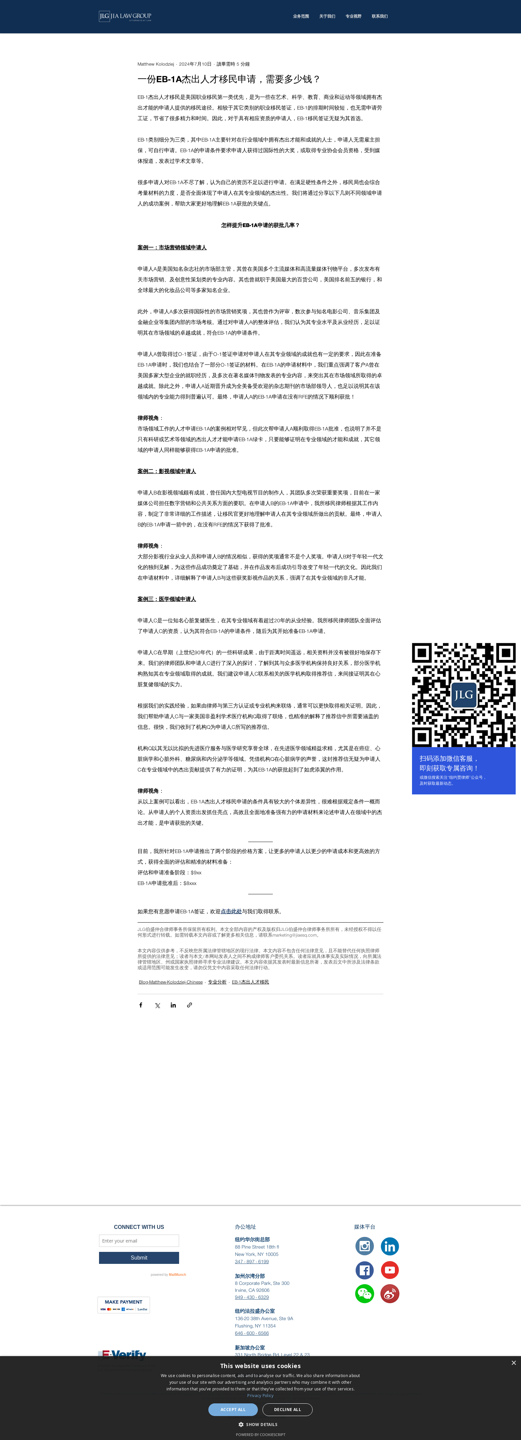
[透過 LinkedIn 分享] (173, 1005)
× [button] (513, 1363)
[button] (364, 1293)
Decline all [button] (287, 1409)
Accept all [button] (233, 1409)
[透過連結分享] (189, 1005)
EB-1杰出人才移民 (250, 982)
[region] (464, 720)
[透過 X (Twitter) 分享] (157, 1005)
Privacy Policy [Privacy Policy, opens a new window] (260, 1395)
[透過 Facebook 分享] (141, 1005)
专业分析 (217, 982)
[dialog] (260, 1398)
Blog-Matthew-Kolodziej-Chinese (171, 982)
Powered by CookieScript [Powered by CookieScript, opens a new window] (260, 1434)
